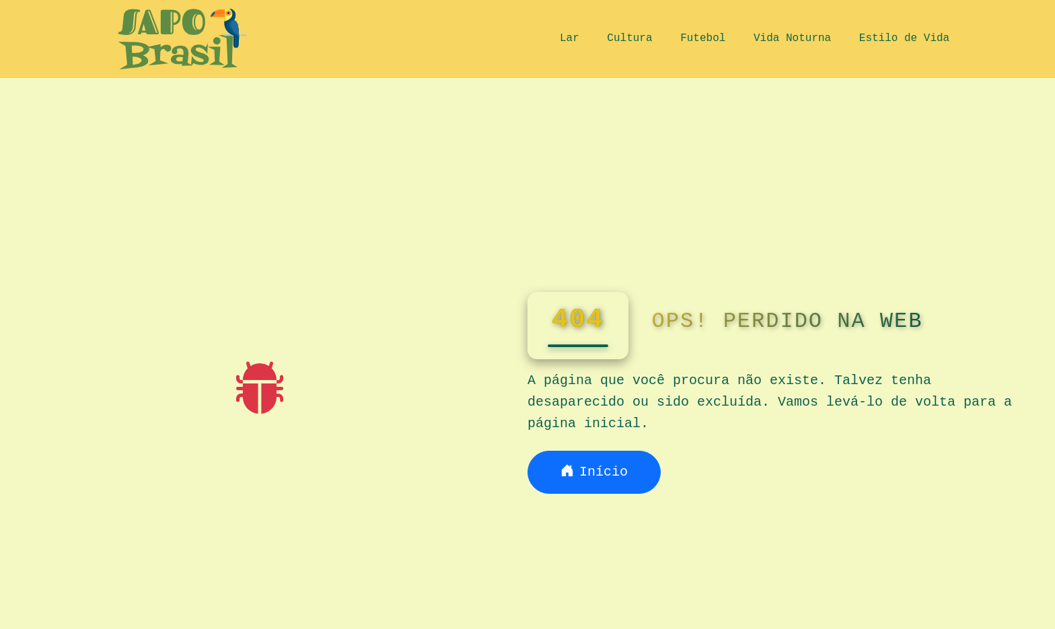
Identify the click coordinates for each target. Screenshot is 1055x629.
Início (594, 472)
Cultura (629, 38)
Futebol (702, 38)
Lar (569, 38)
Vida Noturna (792, 38)
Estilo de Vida (904, 38)
